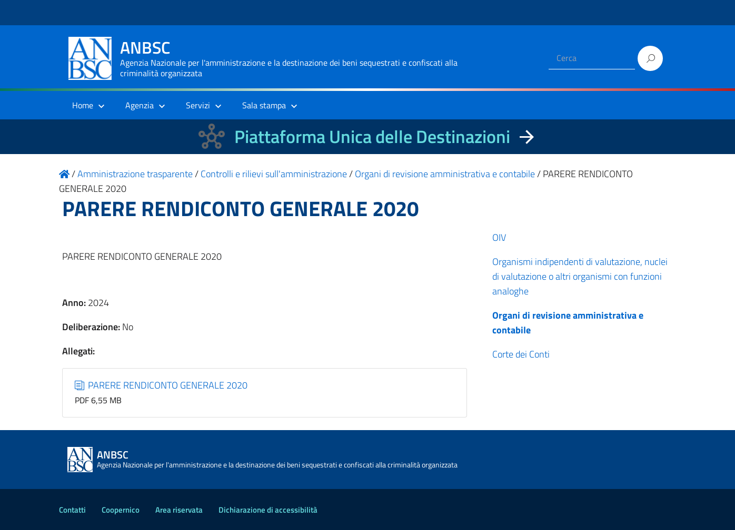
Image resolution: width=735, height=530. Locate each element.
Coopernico (121, 510)
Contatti (72, 510)
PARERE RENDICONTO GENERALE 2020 (161, 385)
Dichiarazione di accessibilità (267, 510)
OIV (499, 237)
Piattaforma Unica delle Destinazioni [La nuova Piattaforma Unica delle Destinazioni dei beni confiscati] (372, 136)
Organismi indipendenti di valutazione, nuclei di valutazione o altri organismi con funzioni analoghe (580, 276)
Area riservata (179, 510)
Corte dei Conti (521, 354)
